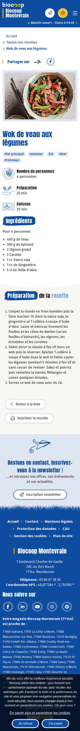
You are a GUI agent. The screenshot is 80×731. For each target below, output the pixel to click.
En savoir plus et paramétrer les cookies (40, 713)
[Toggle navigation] (75, 14)
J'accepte (55, 723)
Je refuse (25, 723)
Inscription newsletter (40, 495)
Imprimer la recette (29, 418)
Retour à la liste (25, 404)
